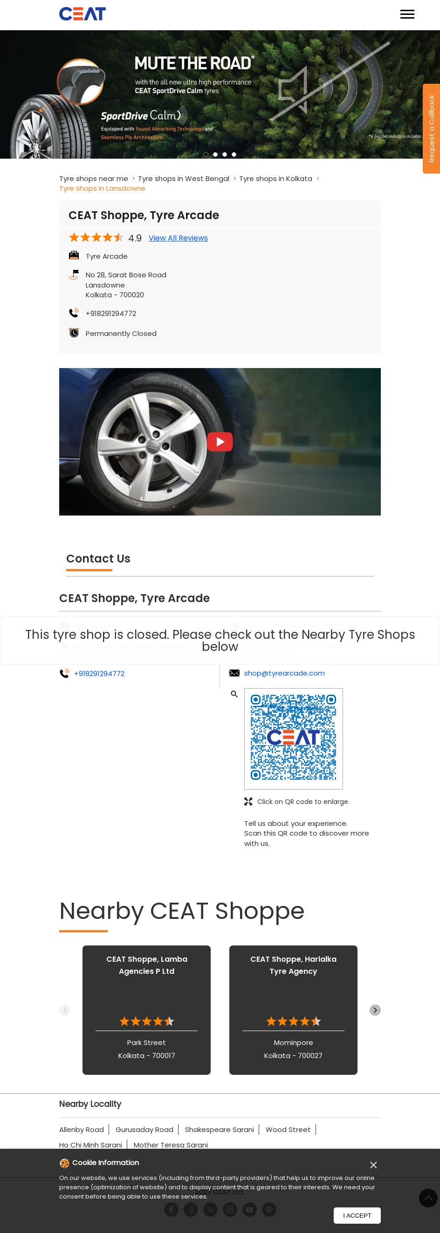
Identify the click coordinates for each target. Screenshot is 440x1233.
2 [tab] (215, 154)
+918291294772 (111, 313)
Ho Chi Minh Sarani (90, 1145)
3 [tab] (224, 154)
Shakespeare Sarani (219, 1129)
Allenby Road (81, 1129)
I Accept (357, 1215)
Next (375, 1010)
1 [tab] (206, 154)
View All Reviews (178, 238)
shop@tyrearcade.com (284, 673)
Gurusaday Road (144, 1129)
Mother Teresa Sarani (171, 1145)
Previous (64, 1010)
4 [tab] (234, 154)
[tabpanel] (220, 94)
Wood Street (288, 1129)
